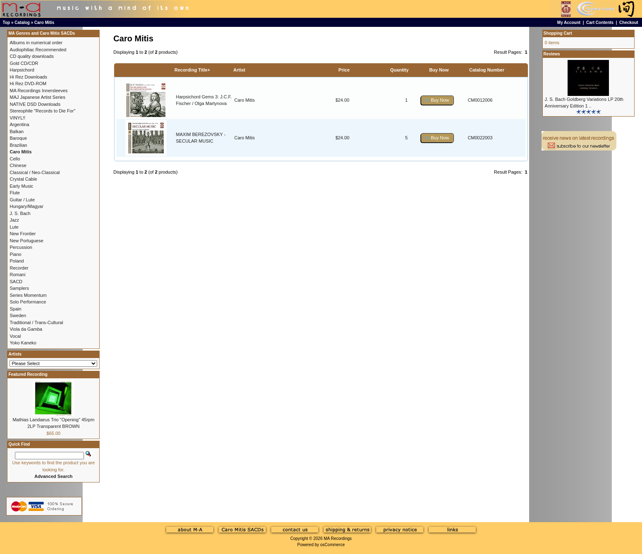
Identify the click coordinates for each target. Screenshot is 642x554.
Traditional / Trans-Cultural (36, 322)
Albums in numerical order (36, 42)
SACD (16, 281)
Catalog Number (486, 69)
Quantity (399, 69)
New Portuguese (26, 240)
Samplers (19, 288)
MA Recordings (338, 538)
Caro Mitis (44, 22)
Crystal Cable (23, 179)
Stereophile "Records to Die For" (42, 110)
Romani (17, 274)
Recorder (19, 267)
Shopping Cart (558, 33)
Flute (14, 192)
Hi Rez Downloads (28, 76)
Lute (14, 226)
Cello (15, 158)
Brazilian (18, 145)
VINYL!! (17, 117)
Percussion (21, 247)
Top (6, 22)
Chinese (18, 165)
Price (344, 69)
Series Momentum (28, 295)
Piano (15, 254)
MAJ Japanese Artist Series (37, 97)
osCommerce (332, 544)
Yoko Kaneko (23, 342)
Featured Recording (27, 374)
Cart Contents (599, 22)
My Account (568, 22)
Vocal (15, 336)
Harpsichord (22, 69)
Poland (17, 260)
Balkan (17, 131)
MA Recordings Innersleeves (38, 90)
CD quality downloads (31, 56)
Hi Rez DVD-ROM (28, 83)
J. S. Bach (20, 213)
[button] (437, 100)
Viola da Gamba (26, 329)
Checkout (628, 22)
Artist (240, 69)
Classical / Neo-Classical (35, 172)
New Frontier (23, 233)
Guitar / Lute (22, 199)
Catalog (22, 22)
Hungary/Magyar (26, 206)
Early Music (21, 186)
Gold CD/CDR (24, 63)
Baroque (18, 138)
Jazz (14, 219)
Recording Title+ (192, 69)
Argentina (19, 124)
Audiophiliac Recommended (38, 49)
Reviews (552, 54)
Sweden (18, 315)
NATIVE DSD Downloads (35, 104)
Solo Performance (28, 301)
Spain (15, 308)
